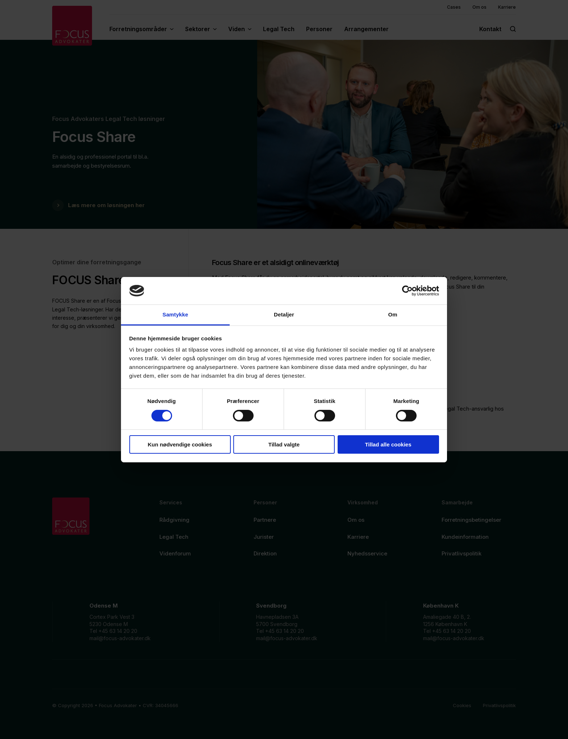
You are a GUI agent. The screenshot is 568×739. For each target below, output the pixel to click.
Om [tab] (392, 314)
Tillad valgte (284, 444)
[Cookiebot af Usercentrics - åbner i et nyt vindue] (407, 290)
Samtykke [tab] (175, 314)
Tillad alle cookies (388, 444)
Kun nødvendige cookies (180, 444)
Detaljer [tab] (284, 314)
